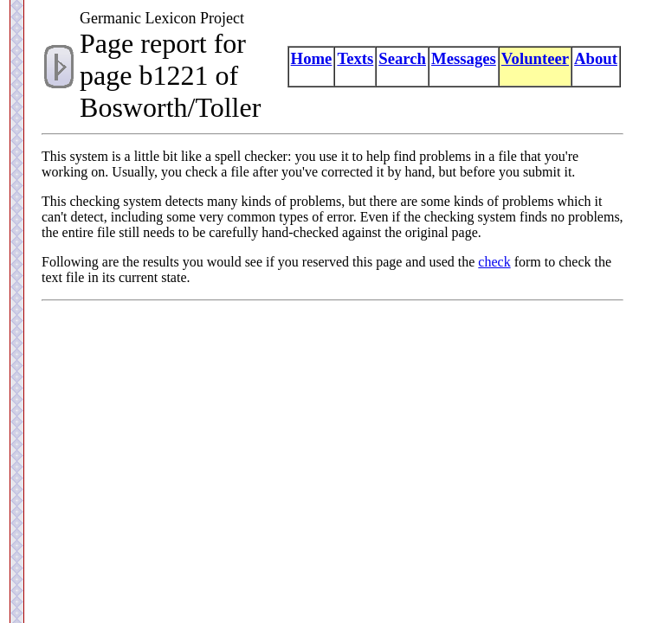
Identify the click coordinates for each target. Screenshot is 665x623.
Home (311, 58)
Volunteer (535, 58)
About (595, 58)
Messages (463, 58)
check (494, 261)
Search (402, 58)
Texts (355, 58)
